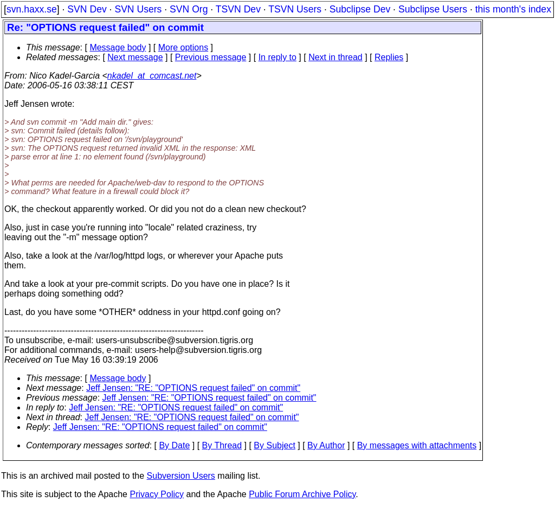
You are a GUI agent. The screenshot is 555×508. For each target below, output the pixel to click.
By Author (326, 445)
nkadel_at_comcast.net (152, 75)
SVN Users (138, 9)
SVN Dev (86, 9)
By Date (174, 445)
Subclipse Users (432, 9)
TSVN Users (294, 9)
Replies (389, 57)
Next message (135, 57)
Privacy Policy (157, 494)
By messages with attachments (417, 445)
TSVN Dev (238, 9)
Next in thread (335, 57)
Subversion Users (181, 475)
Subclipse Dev (360, 9)
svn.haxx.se (32, 9)
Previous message (211, 57)
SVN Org (189, 9)
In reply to (277, 57)
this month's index (513, 9)
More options (183, 47)
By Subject (274, 445)
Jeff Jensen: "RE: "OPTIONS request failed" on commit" (193, 388)
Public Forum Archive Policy (302, 494)
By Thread (222, 445)
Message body (117, 47)
